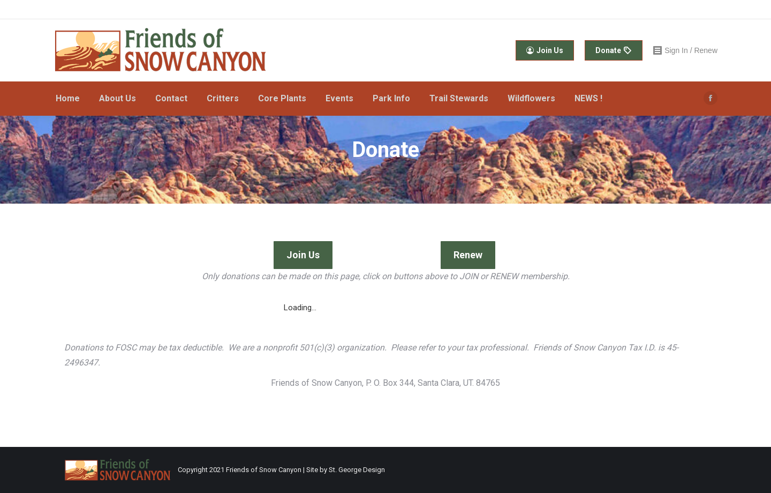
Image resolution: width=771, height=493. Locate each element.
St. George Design (357, 470)
